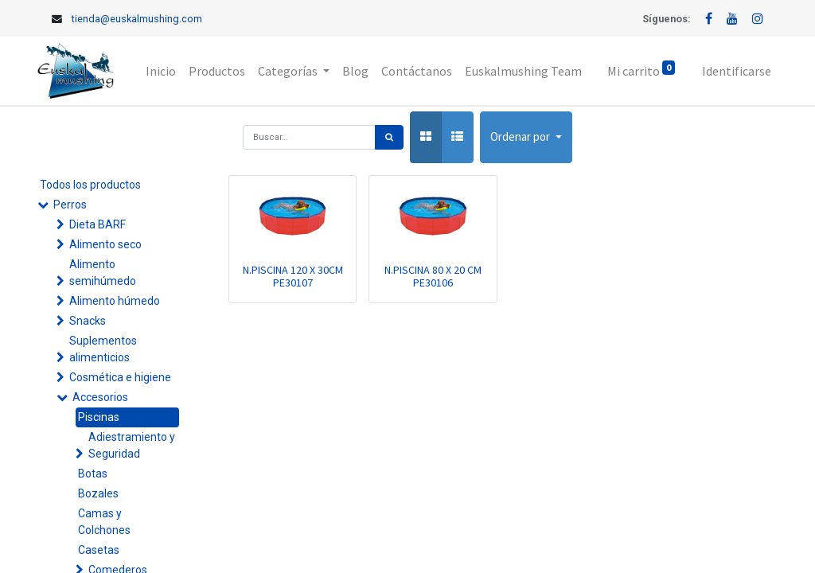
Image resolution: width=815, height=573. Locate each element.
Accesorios (100, 397)
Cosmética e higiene (120, 377)
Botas (92, 473)
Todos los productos (90, 184)
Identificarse (736, 71)
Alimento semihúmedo (102, 272)
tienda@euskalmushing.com (137, 19)
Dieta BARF (97, 224)
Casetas (98, 550)
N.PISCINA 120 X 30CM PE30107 (293, 276)
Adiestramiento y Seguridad (131, 445)
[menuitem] (160, 71)
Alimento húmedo (114, 300)
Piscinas (98, 417)
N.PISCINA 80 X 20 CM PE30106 (433, 276)
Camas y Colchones (104, 521)
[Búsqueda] (389, 137)
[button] (526, 137)
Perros (70, 204)
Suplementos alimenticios (103, 349)
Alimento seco (105, 244)
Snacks (87, 320)
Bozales (98, 493)
